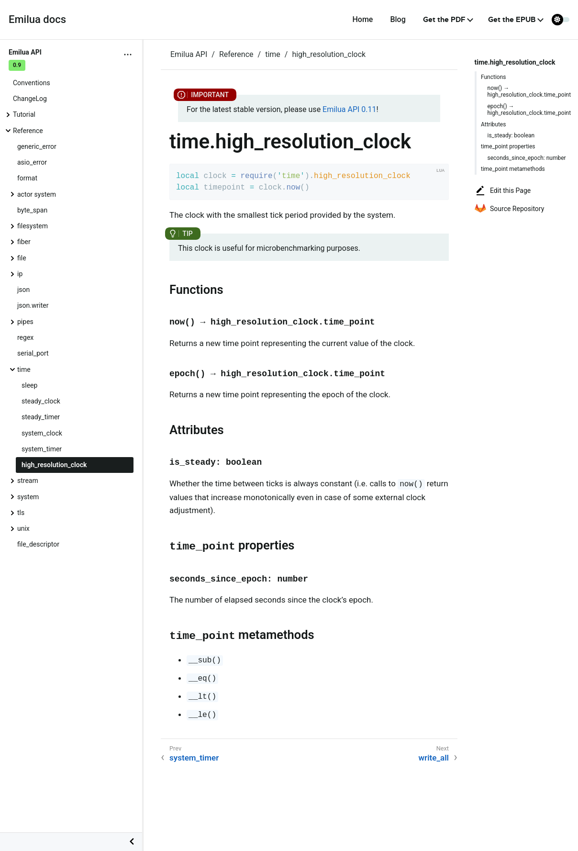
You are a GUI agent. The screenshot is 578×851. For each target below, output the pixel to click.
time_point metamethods (513, 169)
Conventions (31, 83)
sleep (29, 385)
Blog (397, 19)
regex (25, 337)
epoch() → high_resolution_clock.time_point (529, 109)
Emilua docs (37, 19)
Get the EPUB (511, 19)
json (23, 289)
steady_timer (41, 417)
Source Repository (509, 208)
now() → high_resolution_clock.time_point (529, 91)
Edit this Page (503, 190)
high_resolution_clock (54, 465)
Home (362, 19)
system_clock (42, 433)
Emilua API (188, 54)
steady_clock (41, 401)
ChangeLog (30, 98)
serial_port (33, 353)
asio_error (32, 162)
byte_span (32, 210)
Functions (493, 77)
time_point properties (508, 146)
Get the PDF (444, 19)
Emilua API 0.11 (349, 109)
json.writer (32, 305)
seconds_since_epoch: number (527, 158)
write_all (434, 757)
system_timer (42, 449)
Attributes (493, 124)
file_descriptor (38, 544)
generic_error (36, 146)
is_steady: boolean (511, 135)
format (27, 178)
